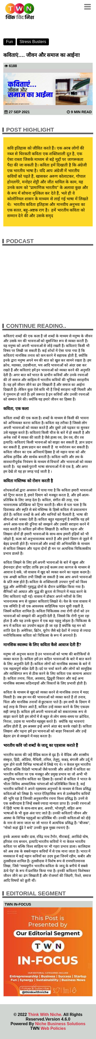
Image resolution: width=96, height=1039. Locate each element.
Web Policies (53, 1028)
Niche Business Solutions (60, 1024)
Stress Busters (32, 41)
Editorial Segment (36, 893)
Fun (9, 41)
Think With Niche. (45, 1014)
